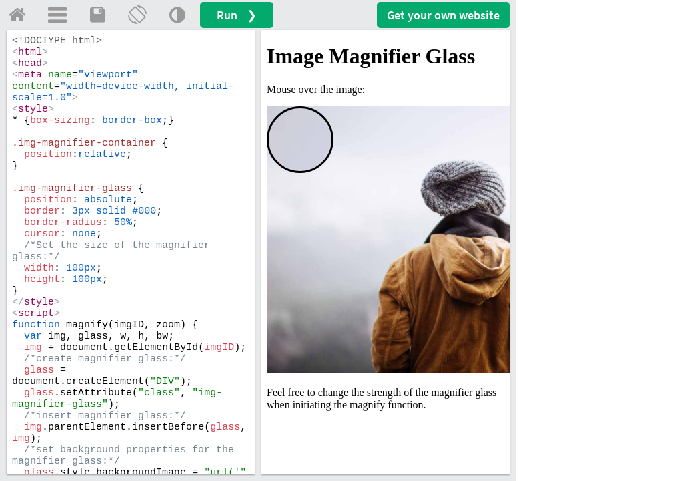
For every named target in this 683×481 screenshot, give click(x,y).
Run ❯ (237, 15)
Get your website (443, 15)
